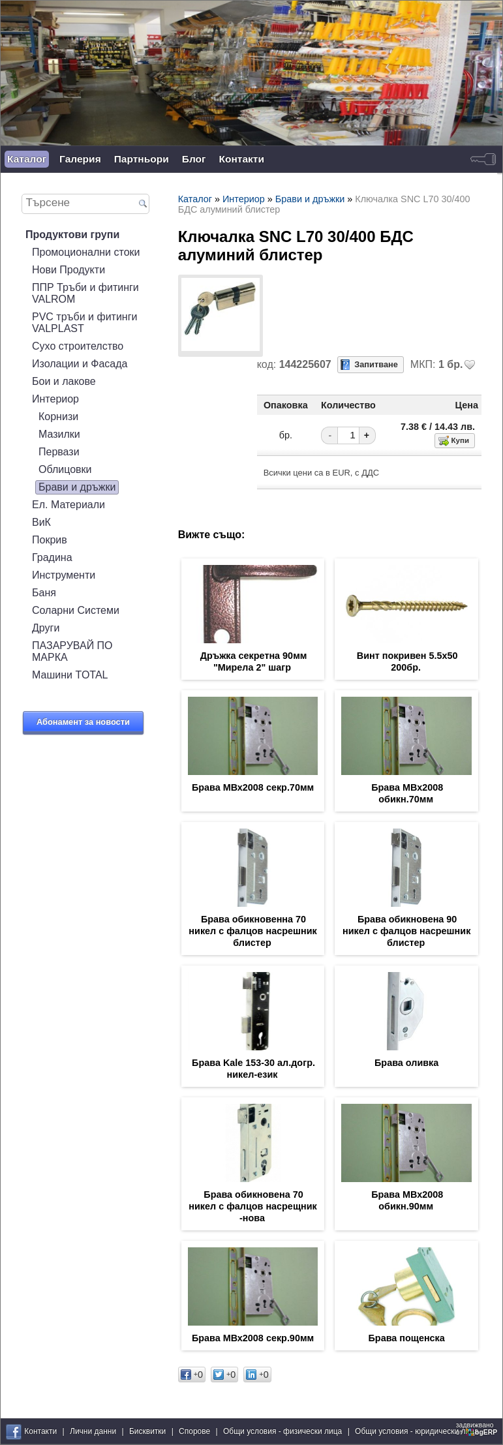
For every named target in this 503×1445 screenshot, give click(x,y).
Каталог (26, 158)
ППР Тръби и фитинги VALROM (85, 293)
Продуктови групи (72, 234)
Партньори (141, 158)
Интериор (55, 398)
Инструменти (63, 575)
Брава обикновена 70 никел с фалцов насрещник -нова (252, 1206)
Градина (52, 557)
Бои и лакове (64, 381)
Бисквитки (147, 1431)
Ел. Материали (68, 504)
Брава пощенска (407, 1338)
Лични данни (93, 1431)
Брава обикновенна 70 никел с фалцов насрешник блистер (252, 931)
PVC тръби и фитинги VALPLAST (84, 322)
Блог (194, 158)
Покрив (49, 539)
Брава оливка (406, 1062)
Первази (59, 451)
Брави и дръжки (76, 487)
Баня (44, 592)
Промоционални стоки (86, 252)
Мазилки (59, 434)
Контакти (241, 158)
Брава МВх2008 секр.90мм (253, 1338)
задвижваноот (477, 1429)
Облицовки (64, 469)
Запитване (376, 364)
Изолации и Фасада (80, 363)
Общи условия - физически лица (282, 1431)
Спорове (194, 1431)
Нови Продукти (68, 269)
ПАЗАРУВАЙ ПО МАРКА (72, 651)
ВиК (41, 522)
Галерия (80, 158)
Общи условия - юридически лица (417, 1431)
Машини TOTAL (70, 674)
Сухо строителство (77, 346)
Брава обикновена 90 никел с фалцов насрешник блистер (406, 931)
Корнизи (58, 416)
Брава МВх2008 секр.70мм (253, 787)
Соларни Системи (75, 610)
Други (45, 627)
